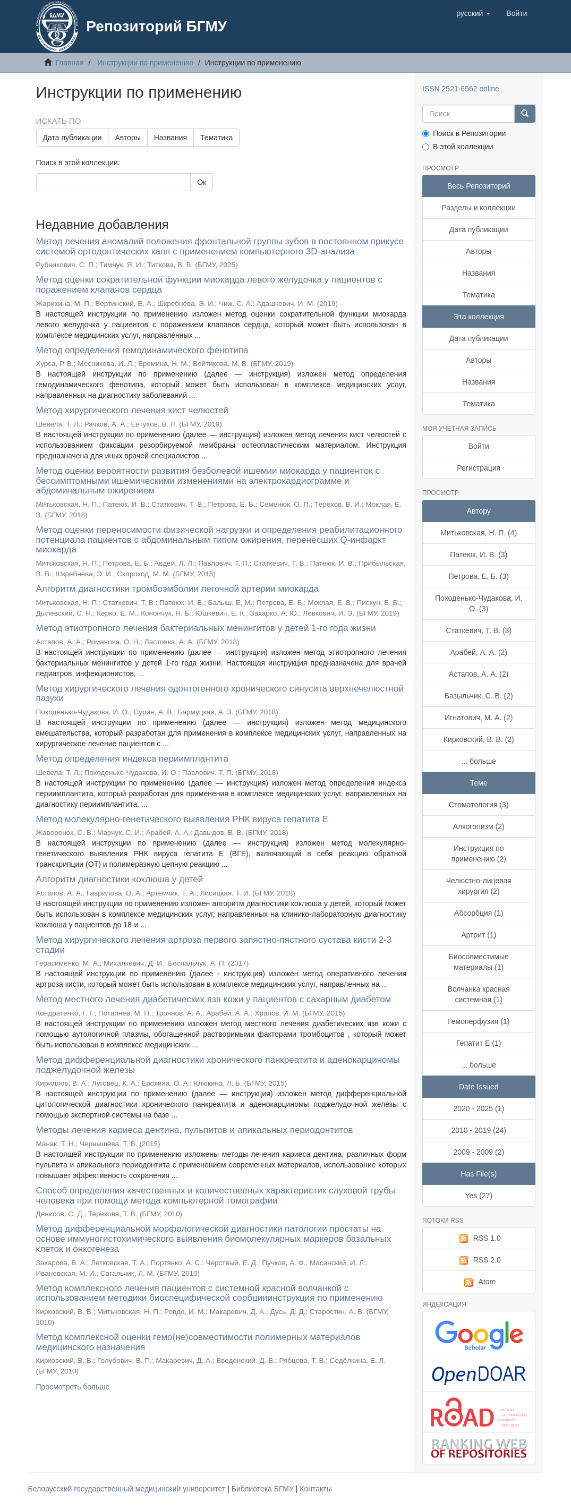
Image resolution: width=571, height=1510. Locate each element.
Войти (478, 446)
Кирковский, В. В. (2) (479, 739)
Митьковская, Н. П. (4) (478, 532)
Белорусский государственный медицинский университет (128, 1489)
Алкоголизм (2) (479, 826)
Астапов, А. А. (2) (478, 674)
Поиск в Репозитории (464, 133)
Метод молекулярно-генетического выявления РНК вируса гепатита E (182, 819)
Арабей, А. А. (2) (478, 652)
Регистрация (478, 468)
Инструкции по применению (145, 62)
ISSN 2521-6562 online (460, 88)
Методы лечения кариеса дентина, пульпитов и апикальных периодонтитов (194, 1130)
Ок (201, 182)
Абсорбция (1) (478, 913)
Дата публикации (72, 137)
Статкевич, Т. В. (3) (479, 630)
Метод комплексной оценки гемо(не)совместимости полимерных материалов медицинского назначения (198, 1342)
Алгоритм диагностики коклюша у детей (119, 879)
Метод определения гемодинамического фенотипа (142, 350)
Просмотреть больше (73, 1387)
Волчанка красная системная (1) (479, 994)
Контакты (315, 1489)
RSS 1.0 (479, 1238)
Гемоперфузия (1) (478, 1021)
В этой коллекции (457, 146)
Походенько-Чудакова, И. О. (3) (478, 603)
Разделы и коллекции (478, 207)
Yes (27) (478, 1195)
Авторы (127, 137)
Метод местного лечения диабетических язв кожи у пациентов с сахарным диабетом (213, 999)
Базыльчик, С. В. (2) (479, 696)
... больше (478, 761)
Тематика (216, 137)
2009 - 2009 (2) (478, 1152)
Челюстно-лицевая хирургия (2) (479, 885)
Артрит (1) (478, 935)
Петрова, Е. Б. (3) (479, 576)
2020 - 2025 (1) (478, 1108)
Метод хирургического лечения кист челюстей (132, 410)
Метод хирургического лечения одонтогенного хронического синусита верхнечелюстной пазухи (220, 694)
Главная (69, 62)
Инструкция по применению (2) (478, 853)
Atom (479, 1282)
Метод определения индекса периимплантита (132, 759)
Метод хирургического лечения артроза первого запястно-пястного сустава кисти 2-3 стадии (214, 945)
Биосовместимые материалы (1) (479, 961)
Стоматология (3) (479, 804)
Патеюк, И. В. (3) (478, 554)
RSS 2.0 (479, 1260)
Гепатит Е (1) (478, 1043)
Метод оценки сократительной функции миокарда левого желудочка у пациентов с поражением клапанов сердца (209, 285)
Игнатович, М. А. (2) (479, 717)
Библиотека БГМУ (264, 1489)
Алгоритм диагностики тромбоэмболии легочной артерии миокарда (177, 589)
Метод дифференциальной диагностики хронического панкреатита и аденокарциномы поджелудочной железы (218, 1065)
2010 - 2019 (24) (478, 1130)
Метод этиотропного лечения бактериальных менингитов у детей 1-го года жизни (206, 628)
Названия (170, 137)
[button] (473, 13)
